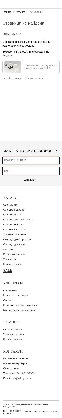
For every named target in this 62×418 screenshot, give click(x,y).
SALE (7, 270)
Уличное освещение (14, 234)
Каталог (11, 198)
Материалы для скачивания (19, 310)
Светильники (10, 204)
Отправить (30, 179)
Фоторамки (9, 249)
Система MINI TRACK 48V (18, 219)
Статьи (7, 300)
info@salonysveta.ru (22, 378)
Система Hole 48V (13, 224)
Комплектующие (12, 264)
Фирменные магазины (16, 358)
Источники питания (14, 254)
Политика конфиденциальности (21, 305)
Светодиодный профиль (17, 239)
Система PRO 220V (14, 229)
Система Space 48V (14, 209)
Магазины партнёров (15, 363)
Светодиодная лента (15, 244)
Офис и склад (11, 368)
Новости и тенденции (15, 295)
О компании (10, 290)
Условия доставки (13, 334)
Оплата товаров (12, 329)
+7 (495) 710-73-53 (25, 373)
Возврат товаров (12, 339)
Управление (10, 259)
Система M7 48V (12, 214)
